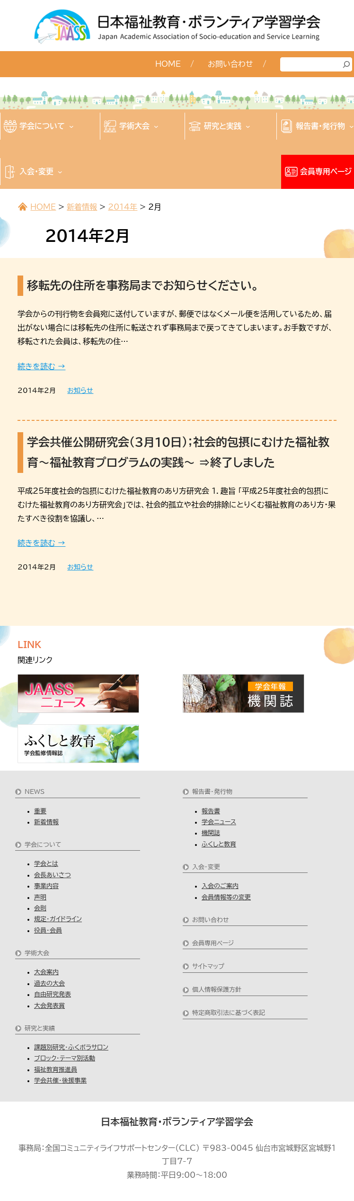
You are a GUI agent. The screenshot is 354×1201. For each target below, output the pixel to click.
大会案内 (46, 972)
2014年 (122, 207)
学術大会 (37, 953)
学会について (43, 845)
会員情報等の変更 (226, 897)
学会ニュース (219, 822)
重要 (40, 811)
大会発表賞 (49, 1006)
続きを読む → (41, 366)
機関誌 (211, 833)
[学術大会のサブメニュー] (156, 126)
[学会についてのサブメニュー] (71, 126)
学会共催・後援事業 (60, 1080)
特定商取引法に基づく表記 (228, 1013)
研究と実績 (40, 1028)
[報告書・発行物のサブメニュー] (351, 126)
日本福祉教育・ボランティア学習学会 (177, 1121)
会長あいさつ (52, 875)
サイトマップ (208, 966)
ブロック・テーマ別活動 (64, 1058)
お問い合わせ (210, 920)
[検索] (346, 64)
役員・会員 (48, 930)
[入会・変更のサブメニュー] (60, 171)
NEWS (34, 792)
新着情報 (82, 207)
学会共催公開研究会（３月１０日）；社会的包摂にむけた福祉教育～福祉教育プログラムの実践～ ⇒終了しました (178, 452)
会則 (40, 908)
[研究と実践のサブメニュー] (248, 126)
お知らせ (80, 390)
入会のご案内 (220, 886)
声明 (40, 897)
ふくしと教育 (219, 844)
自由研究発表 (52, 994)
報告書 (211, 811)
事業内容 (46, 886)
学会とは (46, 864)
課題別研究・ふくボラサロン (71, 1047)
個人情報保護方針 (216, 990)
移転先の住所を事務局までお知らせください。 (142, 285)
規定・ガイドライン (58, 919)
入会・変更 (206, 867)
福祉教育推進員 (55, 1070)
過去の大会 (49, 983)
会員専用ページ (213, 943)
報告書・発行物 (212, 792)
